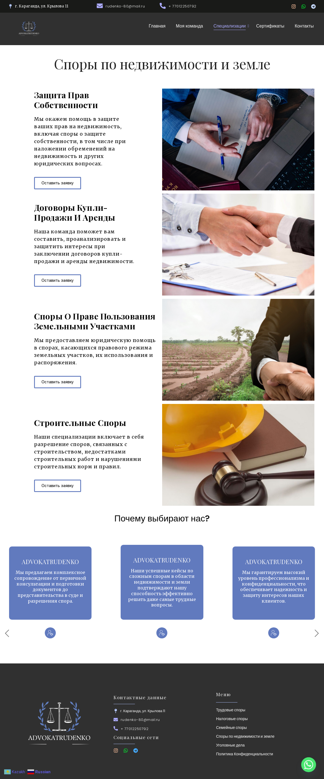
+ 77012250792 (182, 6)
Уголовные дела (230, 745)
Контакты (304, 26)
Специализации (231, 26)
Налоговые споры (232, 718)
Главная (157, 26)
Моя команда (189, 26)
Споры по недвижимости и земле (245, 736)
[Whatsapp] (308, 764)
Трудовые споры (230, 709)
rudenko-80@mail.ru (125, 6)
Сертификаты (270, 26)
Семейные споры (231, 727)
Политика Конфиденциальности (244, 753)
